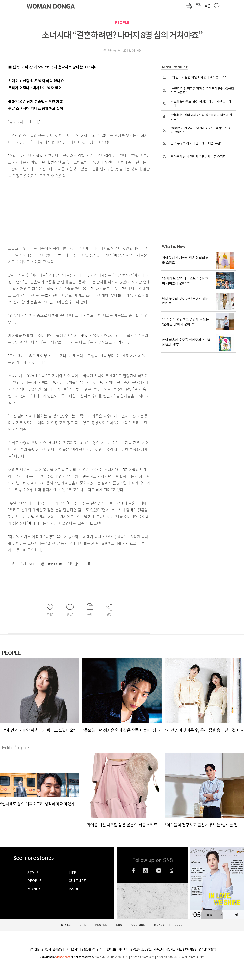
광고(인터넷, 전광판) (141, 949)
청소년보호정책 (207, 949)
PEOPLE (122, 22)
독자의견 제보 (71, 949)
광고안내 (46, 949)
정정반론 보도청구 (91, 949)
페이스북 (133, 870)
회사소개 (123, 949)
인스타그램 (145, 870)
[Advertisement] (69, 211)
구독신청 (34, 949)
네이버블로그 (171, 870)
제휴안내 (159, 949)
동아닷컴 (111, 949)
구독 (222, 914)
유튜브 (158, 870)
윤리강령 (57, 949)
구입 (235, 914)
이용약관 (170, 949)
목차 (209, 914)
